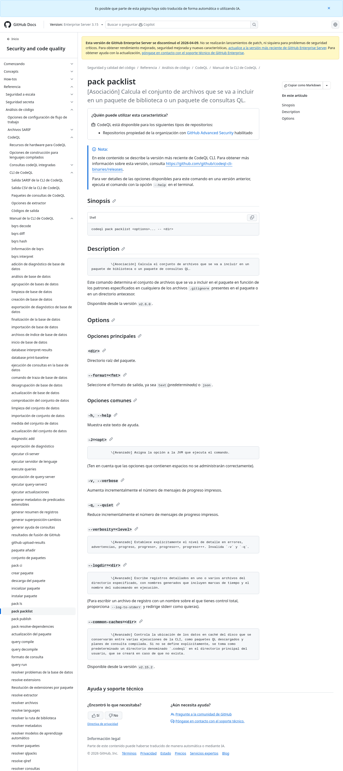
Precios (180, 753)
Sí (95, 715)
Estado (165, 753)
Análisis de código (176, 67)
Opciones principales (114, 336)
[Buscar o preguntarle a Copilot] (181, 24)
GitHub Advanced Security (210, 132)
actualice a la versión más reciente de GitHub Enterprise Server (277, 48)
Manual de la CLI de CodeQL (235, 67)
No (113, 715)
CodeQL (201, 67)
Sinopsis (101, 201)
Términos (129, 753)
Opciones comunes (112, 400)
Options (101, 320)
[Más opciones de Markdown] (327, 85)
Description (106, 248)
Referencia (148, 67)
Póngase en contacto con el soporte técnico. (207, 721)
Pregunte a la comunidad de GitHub (201, 714)
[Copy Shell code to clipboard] (252, 217)
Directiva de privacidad (102, 724)
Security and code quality (36, 48)
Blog (225, 753)
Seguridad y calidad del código (111, 67)
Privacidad (148, 753)
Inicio (13, 39)
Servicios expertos (204, 753)
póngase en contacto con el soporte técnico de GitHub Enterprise (193, 53)
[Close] (329, 7)
